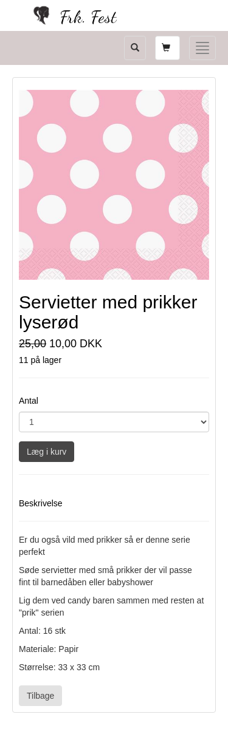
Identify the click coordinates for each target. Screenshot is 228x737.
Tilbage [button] (40, 696)
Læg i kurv (46, 452)
